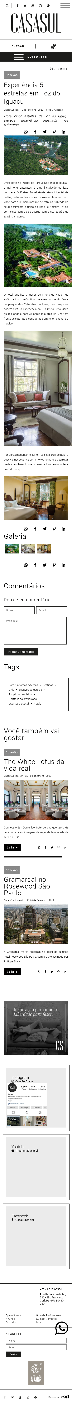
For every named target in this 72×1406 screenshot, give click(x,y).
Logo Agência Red (65, 1397)
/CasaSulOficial (23, 1220)
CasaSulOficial (23, 1081)
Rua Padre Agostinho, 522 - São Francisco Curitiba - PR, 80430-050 (53, 1299)
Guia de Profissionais (48, 1315)
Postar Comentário (21, 652)
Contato (11, 1322)
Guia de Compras (46, 1318)
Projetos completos (20, 694)
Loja (38, 1322)
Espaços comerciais (30, 689)
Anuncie (10, 1318)
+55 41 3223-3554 (51, 1289)
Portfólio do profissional (23, 699)
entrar (18, 46)
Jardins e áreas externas (23, 685)
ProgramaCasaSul (25, 1150)
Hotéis (37, 703)
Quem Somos (14, 1315)
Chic (11, 689)
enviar (13, 1354)
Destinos (48, 685)
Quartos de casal (19, 703)
